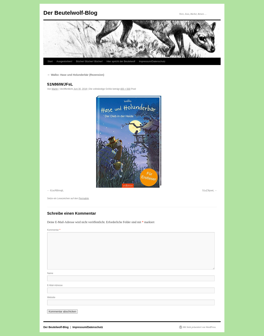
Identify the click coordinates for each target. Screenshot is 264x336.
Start (50, 61)
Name (50, 273)
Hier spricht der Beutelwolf (121, 61)
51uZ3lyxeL (208, 190)
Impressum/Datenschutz (152, 61)
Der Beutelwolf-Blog (70, 13)
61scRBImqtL (57, 190)
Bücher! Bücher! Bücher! (89, 61)
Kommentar (53, 230)
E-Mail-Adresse (55, 285)
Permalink (84, 198)
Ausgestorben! (64, 61)
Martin (55, 89)
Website (51, 297)
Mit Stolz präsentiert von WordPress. (199, 327)
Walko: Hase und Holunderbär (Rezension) (75, 74)
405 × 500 (125, 89)
